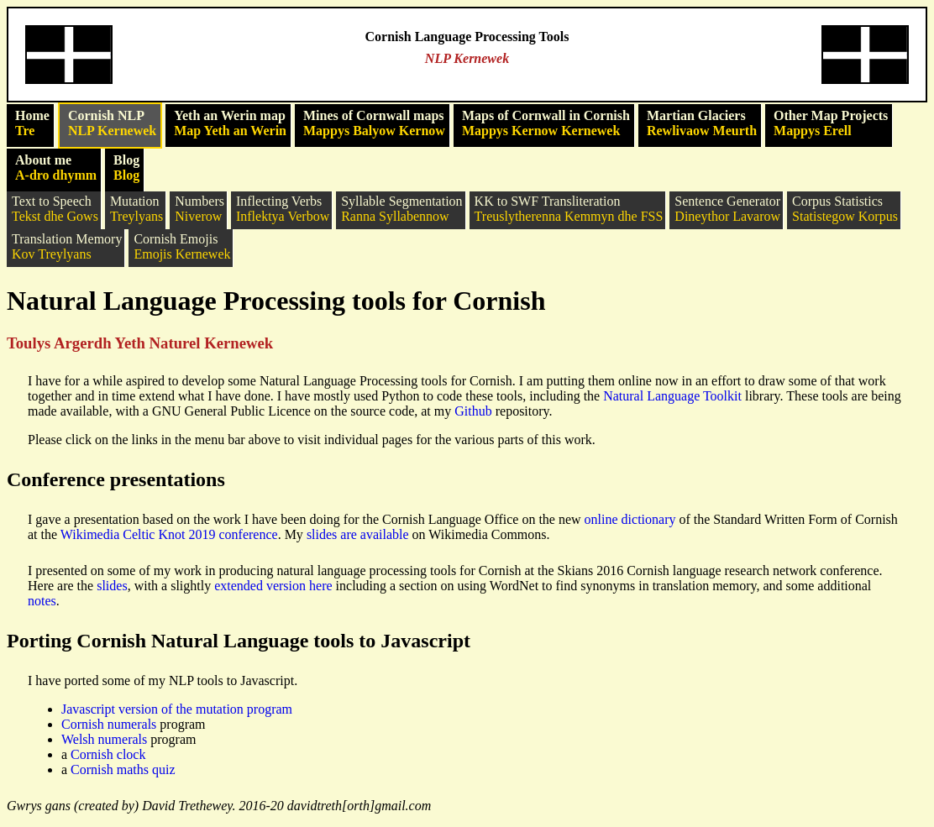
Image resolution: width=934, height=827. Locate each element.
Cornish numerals (108, 724)
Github (472, 411)
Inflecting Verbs (282, 209)
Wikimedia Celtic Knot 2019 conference (169, 534)
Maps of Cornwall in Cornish (546, 123)
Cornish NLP (112, 123)
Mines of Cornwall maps (374, 123)
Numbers (199, 209)
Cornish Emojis (182, 247)
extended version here (273, 585)
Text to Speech (55, 209)
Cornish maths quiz (123, 769)
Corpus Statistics (845, 209)
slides (112, 585)
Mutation (136, 209)
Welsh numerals (104, 739)
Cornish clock (108, 754)
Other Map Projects (831, 123)
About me (56, 168)
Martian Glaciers (702, 123)
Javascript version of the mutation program (176, 709)
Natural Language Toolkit (672, 396)
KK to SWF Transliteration (569, 209)
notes (42, 601)
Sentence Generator (727, 209)
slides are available (358, 534)
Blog (126, 168)
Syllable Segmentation (401, 209)
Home (32, 123)
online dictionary (630, 519)
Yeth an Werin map (230, 123)
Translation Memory (67, 247)
